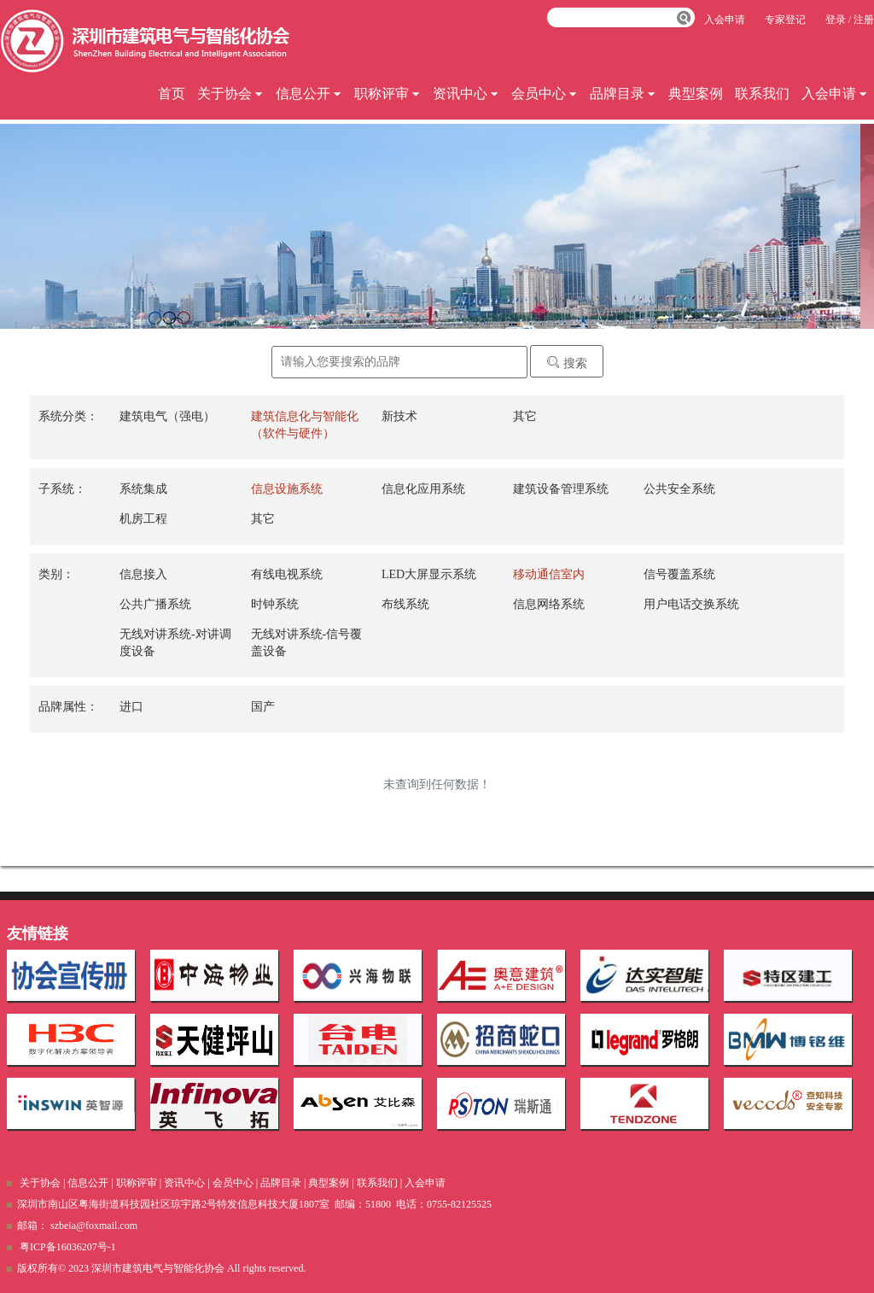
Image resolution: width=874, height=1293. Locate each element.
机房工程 (143, 518)
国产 (263, 706)
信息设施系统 (287, 489)
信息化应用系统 (423, 489)
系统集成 (143, 489)
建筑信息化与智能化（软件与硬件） (304, 425)
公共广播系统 (155, 604)
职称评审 (387, 93)
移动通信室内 (549, 574)
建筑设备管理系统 (561, 489)
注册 (864, 20)
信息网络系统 (549, 604)
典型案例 (695, 93)
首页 (171, 93)
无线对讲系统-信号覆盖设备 (307, 643)
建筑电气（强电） (167, 416)
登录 (835, 20)
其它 (525, 416)
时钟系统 (275, 604)
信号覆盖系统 (679, 574)
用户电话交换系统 (691, 604)
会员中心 (544, 93)
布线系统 (405, 604)
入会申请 (834, 93)
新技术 (399, 416)
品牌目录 (623, 93)
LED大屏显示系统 (429, 574)
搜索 (566, 362)
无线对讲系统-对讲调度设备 (175, 643)
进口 (131, 706)
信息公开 (309, 93)
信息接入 (143, 574)
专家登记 (785, 20)
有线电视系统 (287, 574)
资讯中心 (466, 93)
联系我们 (762, 93)
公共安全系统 (679, 489)
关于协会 (230, 93)
